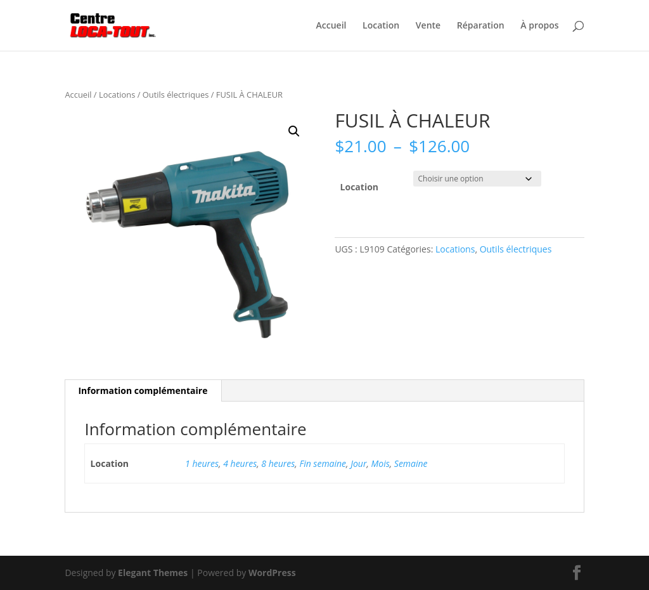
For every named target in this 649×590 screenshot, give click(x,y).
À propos (539, 26)
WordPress (272, 573)
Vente (428, 26)
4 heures (240, 463)
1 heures (202, 463)
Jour (358, 463)
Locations (117, 94)
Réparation (480, 26)
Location (381, 26)
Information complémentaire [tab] (142, 390)
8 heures (278, 463)
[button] (294, 131)
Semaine (411, 463)
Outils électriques (176, 94)
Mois (380, 463)
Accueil (331, 26)
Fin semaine (322, 463)
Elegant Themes (153, 573)
